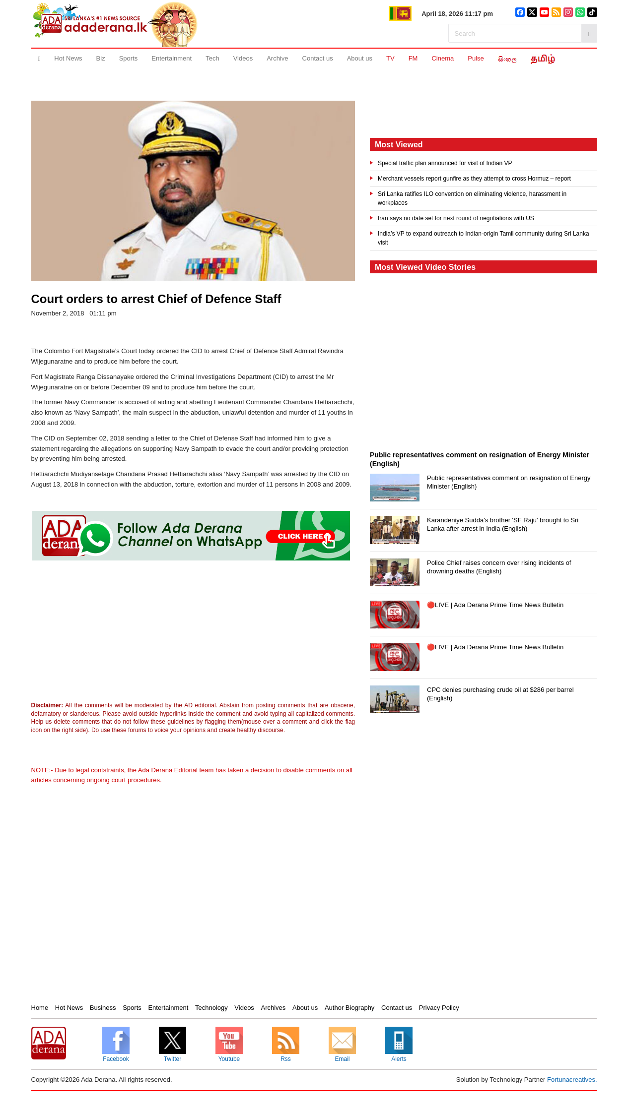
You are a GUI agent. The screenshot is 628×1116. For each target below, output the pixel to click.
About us (359, 58)
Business (103, 1007)
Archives (273, 1007)
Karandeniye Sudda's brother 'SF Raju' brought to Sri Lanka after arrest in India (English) (502, 524)
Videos (243, 58)
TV (390, 58)
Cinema (442, 58)
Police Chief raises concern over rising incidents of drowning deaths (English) (499, 567)
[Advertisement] (113, 633)
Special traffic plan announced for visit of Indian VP (445, 163)
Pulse (476, 58)
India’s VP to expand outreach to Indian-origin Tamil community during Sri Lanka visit (483, 238)
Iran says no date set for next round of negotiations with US (456, 218)
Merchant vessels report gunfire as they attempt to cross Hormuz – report (474, 178)
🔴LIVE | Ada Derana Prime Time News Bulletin (495, 605)
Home (40, 1007)
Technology (211, 1007)
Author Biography (349, 1007)
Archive (277, 58)
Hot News (68, 58)
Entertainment (171, 58)
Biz (100, 58)
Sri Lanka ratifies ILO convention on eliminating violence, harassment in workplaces (472, 198)
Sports (128, 58)
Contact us (317, 58)
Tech (212, 58)
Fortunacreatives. (572, 1079)
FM (413, 58)
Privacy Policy (439, 1007)
